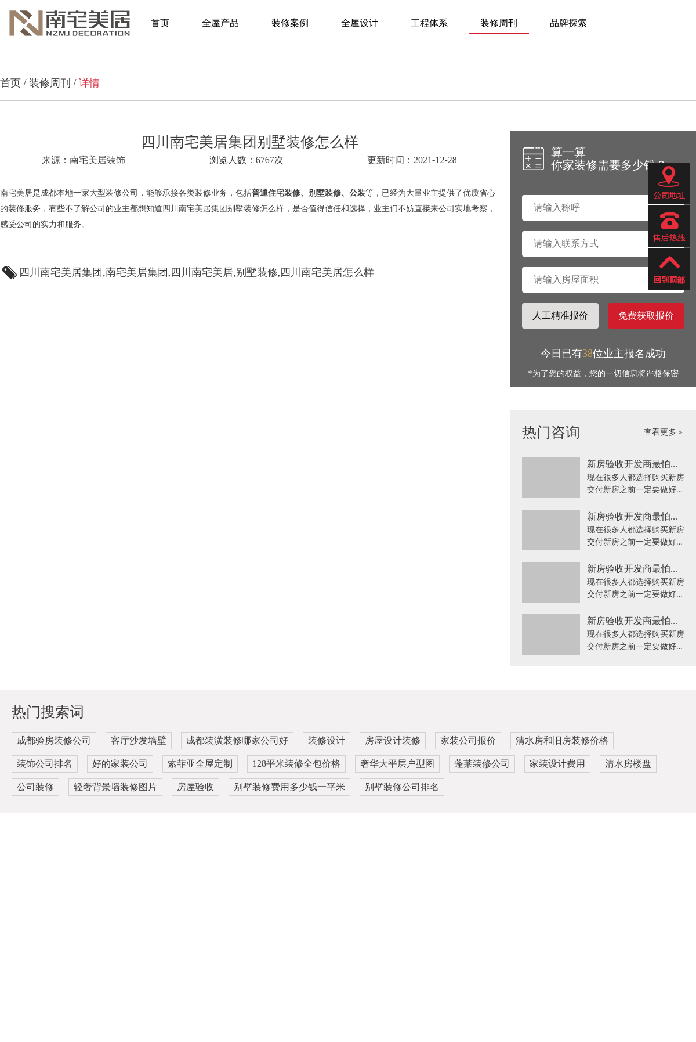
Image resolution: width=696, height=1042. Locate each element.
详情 (89, 83)
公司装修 (35, 787)
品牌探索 (568, 23)
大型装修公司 (113, 193)
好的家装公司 (120, 764)
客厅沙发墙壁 (138, 740)
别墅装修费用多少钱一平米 (289, 787)
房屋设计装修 (392, 740)
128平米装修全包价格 (296, 764)
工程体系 (429, 23)
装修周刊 (498, 23)
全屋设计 (359, 23)
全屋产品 (220, 23)
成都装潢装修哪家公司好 (237, 740)
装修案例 (290, 23)
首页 (160, 23)
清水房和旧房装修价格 (562, 740)
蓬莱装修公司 (482, 764)
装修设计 (326, 740)
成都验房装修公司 (54, 740)
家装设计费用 (557, 764)
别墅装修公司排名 (402, 787)
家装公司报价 (468, 740)
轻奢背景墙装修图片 (115, 787)
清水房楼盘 (628, 764)
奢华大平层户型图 (397, 764)
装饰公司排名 (44, 764)
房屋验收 (195, 787)
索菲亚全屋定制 (200, 764)
